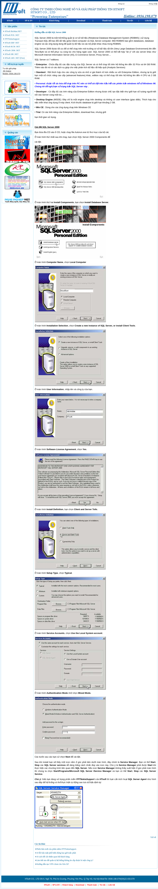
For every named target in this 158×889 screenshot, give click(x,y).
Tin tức (103, 885)
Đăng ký (121, 4)
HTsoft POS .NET (12, 35)
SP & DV (56, 885)
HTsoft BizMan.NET (13, 31)
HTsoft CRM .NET (12, 50)
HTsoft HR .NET (11, 54)
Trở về (153, 837)
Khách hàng (68, 885)
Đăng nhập (153, 4)
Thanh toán (92, 885)
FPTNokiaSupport (12, 39)
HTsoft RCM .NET (12, 46)
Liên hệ (111, 885)
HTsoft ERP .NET (12, 43)
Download (80, 885)
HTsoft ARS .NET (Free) (15, 58)
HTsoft (47, 885)
